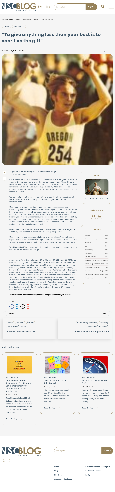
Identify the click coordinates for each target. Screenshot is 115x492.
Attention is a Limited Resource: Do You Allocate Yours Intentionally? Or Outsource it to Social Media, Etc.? (18, 386)
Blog (56, 471)
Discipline (96, 243)
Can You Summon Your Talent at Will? (55, 382)
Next (107, 314)
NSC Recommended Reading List (97, 467)
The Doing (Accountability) (96, 271)
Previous (8, 314)
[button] (111, 7)
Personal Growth (96, 257)
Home (4, 19)
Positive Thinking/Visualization (96, 260)
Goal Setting (19, 26)
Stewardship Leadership (96, 268)
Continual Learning (96, 239)
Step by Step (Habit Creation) (96, 264)
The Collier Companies (93, 471)
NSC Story (58, 475)
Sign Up (87, 475)
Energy (9, 19)
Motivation (96, 253)
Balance (96, 236)
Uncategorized (96, 278)
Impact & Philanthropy (63, 479)
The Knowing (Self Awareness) (96, 275)
